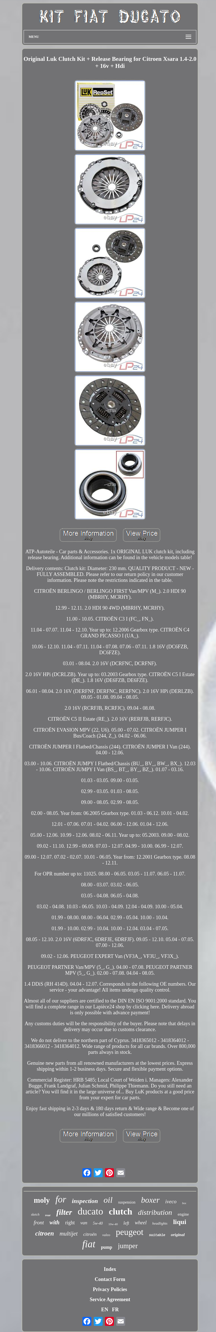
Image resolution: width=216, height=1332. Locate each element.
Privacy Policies (110, 1289)
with (55, 1222)
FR (115, 1309)
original (177, 1234)
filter (64, 1212)
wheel (141, 1222)
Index (110, 1269)
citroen (44, 1233)
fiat (88, 1244)
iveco (171, 1201)
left (126, 1223)
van (83, 1222)
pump (106, 1247)
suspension (126, 1202)
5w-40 (98, 1223)
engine (183, 1214)
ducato (90, 1211)
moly (42, 1200)
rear (48, 1215)
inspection (85, 1200)
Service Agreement (110, 1299)
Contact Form (110, 1279)
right (70, 1222)
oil (108, 1199)
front (39, 1222)
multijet (69, 1233)
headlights (159, 1223)
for (60, 1199)
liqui (179, 1221)
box (184, 1203)
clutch (120, 1211)
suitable (157, 1235)
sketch (35, 1214)
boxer (150, 1199)
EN (104, 1309)
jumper (128, 1246)
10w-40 (113, 1224)
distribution (155, 1212)
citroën (90, 1234)
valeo (106, 1235)
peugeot (129, 1232)
